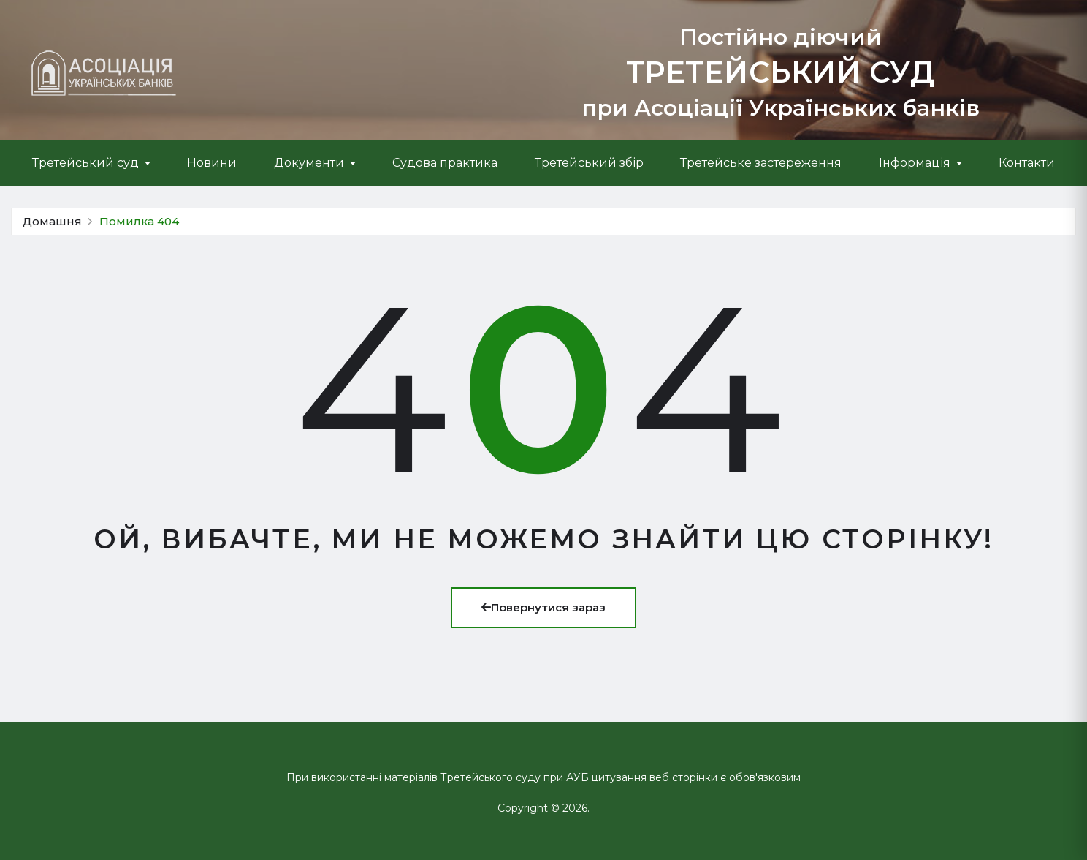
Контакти (1027, 163)
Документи (309, 163)
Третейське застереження (761, 163)
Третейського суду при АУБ (516, 777)
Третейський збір (589, 163)
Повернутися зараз (543, 607)
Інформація (914, 163)
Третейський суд (85, 163)
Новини (212, 163)
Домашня (52, 221)
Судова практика (444, 163)
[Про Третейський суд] (103, 73)
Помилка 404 (139, 221)
